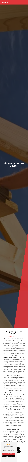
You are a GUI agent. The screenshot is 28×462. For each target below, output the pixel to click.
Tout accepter (8, 453)
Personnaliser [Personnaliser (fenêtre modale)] (8, 458)
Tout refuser (8, 456)
